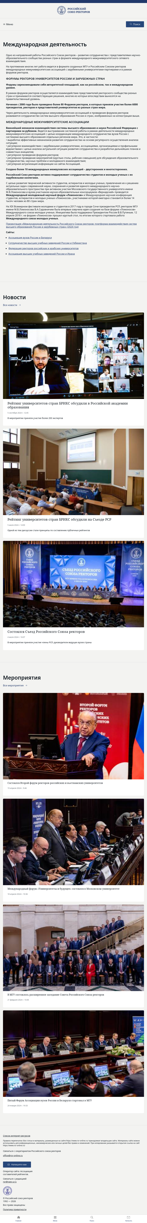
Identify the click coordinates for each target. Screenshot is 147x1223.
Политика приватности (14, 1209)
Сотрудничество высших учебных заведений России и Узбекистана (47, 243)
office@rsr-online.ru (13, 1155)
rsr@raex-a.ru (10, 1181)
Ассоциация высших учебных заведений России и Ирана (41, 253)
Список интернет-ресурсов (16, 1135)
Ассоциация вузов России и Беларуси (30, 237)
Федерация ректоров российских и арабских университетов (43, 248)
